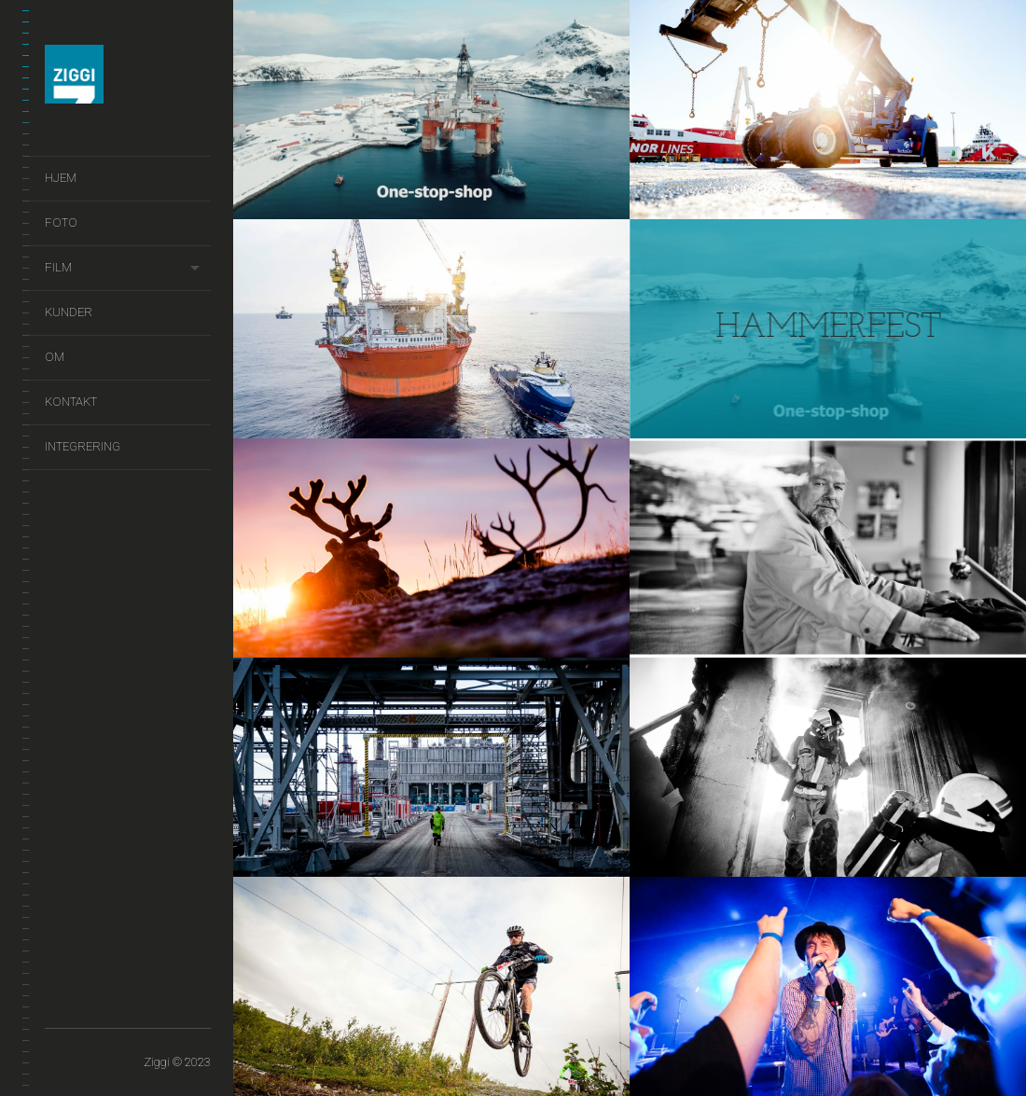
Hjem (60, 178)
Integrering (82, 446)
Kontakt (71, 402)
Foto (61, 222)
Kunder (68, 312)
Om (54, 357)
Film (58, 267)
